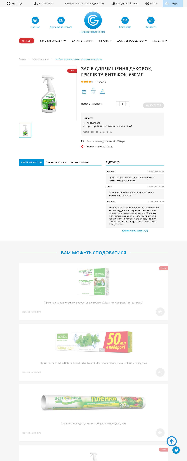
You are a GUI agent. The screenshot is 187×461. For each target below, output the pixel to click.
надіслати (131, 379)
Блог (36, 424)
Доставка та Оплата (109, 424)
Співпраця (58, 424)
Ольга (109, 183)
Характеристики (56, 159)
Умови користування (78, 436)
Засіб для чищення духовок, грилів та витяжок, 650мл (79, 59)
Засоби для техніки (40, 59)
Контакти (161, 424)
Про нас (23, 424)
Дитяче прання (82, 40)
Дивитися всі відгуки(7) (135, 227)
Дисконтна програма (138, 424)
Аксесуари (160, 40)
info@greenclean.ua (127, 3)
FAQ (45, 424)
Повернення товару (80, 424)
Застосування (79, 159)
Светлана (111, 168)
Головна (22, 59)
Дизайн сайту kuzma (93, 445)
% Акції (26, 40)
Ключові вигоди (31, 159)
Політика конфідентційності (105, 436)
